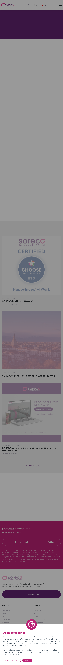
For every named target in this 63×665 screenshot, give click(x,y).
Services (5, 606)
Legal (4, 616)
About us (36, 606)
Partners (35, 616)
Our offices (35, 613)
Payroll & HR (6, 619)
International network (39, 619)
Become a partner (38, 622)
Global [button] (32, 5)
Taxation (5, 613)
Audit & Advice (6, 622)
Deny (6, 660)
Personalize (15, 660)
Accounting (6, 610)
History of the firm (38, 610)
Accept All (27, 660)
